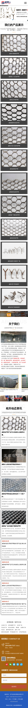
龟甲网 (21, 344)
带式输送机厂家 (14, 632)
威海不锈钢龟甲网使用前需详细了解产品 (14, 604)
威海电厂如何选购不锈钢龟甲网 (11, 526)
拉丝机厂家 (4, 625)
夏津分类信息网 (5, 632)
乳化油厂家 (4, 627)
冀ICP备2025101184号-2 (16, 696)
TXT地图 (14, 699)
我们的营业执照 (14, 701)
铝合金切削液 (11, 627)
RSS (6, 699)
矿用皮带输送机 (22, 632)
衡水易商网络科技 (18, 705)
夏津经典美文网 (9, 629)
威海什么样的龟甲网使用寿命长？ (12, 464)
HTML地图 (20, 699)
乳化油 (3, 629)
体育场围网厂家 (11, 625)
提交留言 (14, 686)
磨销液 (17, 627)
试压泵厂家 (19, 625)
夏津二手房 (17, 629)
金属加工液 (23, 627)
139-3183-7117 (10, 645)
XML (10, 699)
